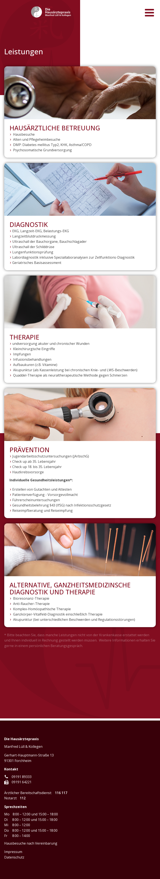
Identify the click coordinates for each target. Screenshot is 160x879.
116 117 (61, 792)
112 (23, 798)
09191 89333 (21, 776)
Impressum (13, 851)
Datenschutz (14, 857)
